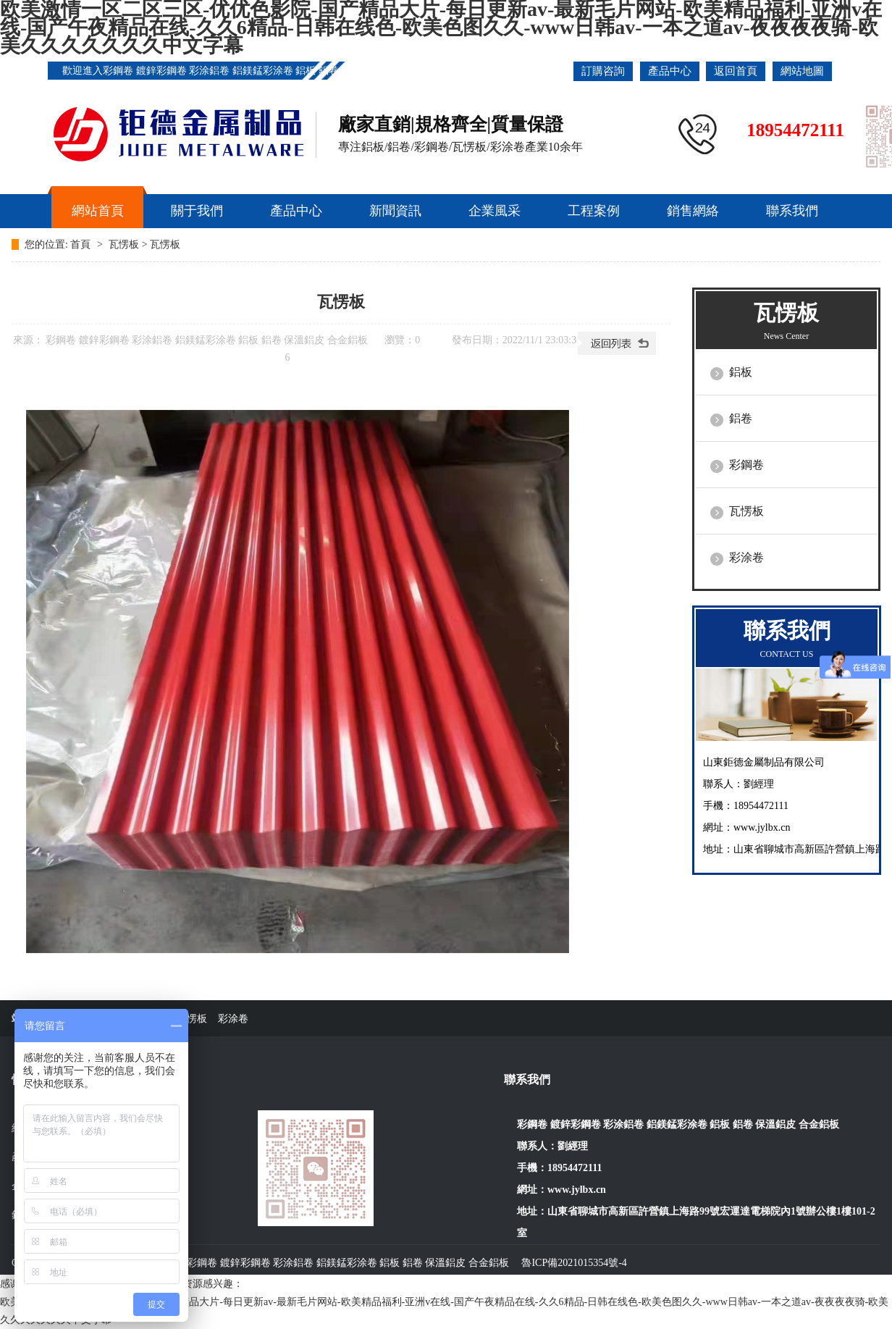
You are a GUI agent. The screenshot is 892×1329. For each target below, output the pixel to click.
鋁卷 (740, 418)
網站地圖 (802, 71)
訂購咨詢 (603, 71)
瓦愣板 (124, 244)
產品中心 (669, 71)
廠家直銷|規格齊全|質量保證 (450, 124)
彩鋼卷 (746, 464)
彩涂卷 (746, 557)
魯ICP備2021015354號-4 (573, 1262)
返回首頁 (735, 71)
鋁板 (740, 372)
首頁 (81, 244)
